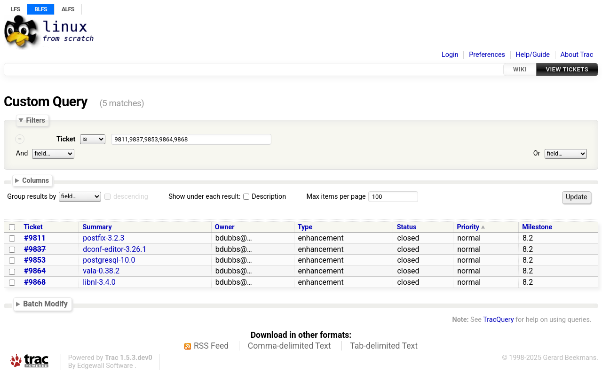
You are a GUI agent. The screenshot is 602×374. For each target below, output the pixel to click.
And (22, 153)
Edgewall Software (105, 366)
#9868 (35, 282)
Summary (97, 227)
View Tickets (567, 69)
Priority (468, 227)
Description (264, 197)
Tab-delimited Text (384, 346)
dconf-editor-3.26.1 (114, 249)
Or (536, 153)
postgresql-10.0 (109, 260)
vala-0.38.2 (101, 270)
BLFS (40, 9)
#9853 (35, 260)
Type (305, 227)
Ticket (65, 139)
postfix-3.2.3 (103, 238)
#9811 (35, 238)
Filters (35, 120)
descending (130, 197)
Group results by (31, 197)
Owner (225, 227)
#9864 (35, 270)
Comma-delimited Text (289, 346)
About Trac (577, 55)
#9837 (35, 249)
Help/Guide (533, 55)
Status (407, 227)
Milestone (537, 227)
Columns (35, 180)
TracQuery (498, 320)
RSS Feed (211, 346)
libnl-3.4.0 (99, 282)
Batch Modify (45, 303)
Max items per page (335, 197)
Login (450, 55)
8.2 (528, 238)
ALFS (68, 9)
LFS (15, 9)
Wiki (520, 69)
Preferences (487, 55)
